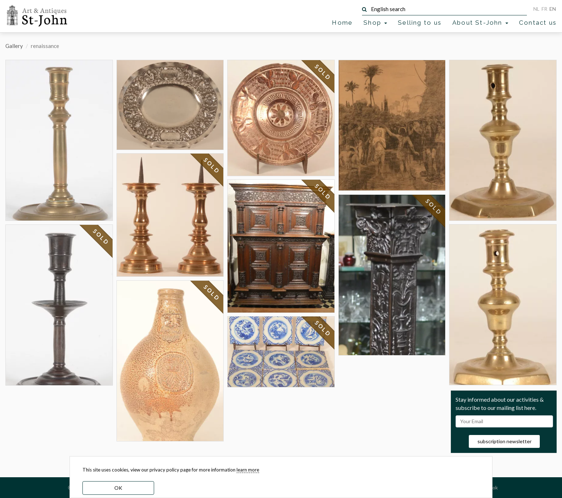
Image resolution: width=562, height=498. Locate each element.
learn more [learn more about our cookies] (248, 470)
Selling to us (420, 22)
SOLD (101, 237)
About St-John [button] (480, 22)
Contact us (538, 22)
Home (342, 22)
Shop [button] (375, 22)
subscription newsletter (504, 441)
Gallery (14, 46)
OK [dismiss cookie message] (118, 488)
